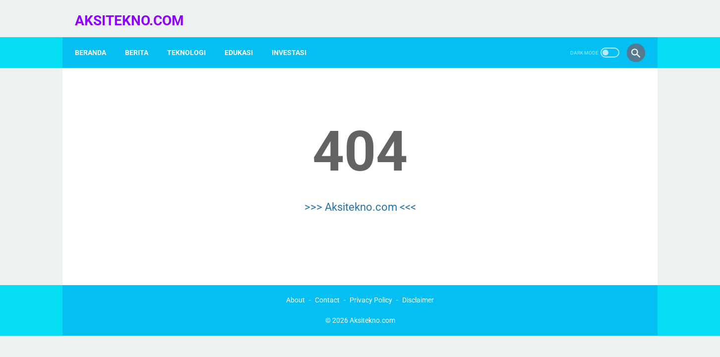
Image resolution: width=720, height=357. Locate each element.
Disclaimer (418, 297)
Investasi (294, 39)
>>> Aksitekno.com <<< (360, 197)
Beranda (96, 39)
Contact (327, 297)
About (295, 297)
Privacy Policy (371, 297)
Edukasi (244, 39)
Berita (142, 39)
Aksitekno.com (134, 11)
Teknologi (192, 39)
